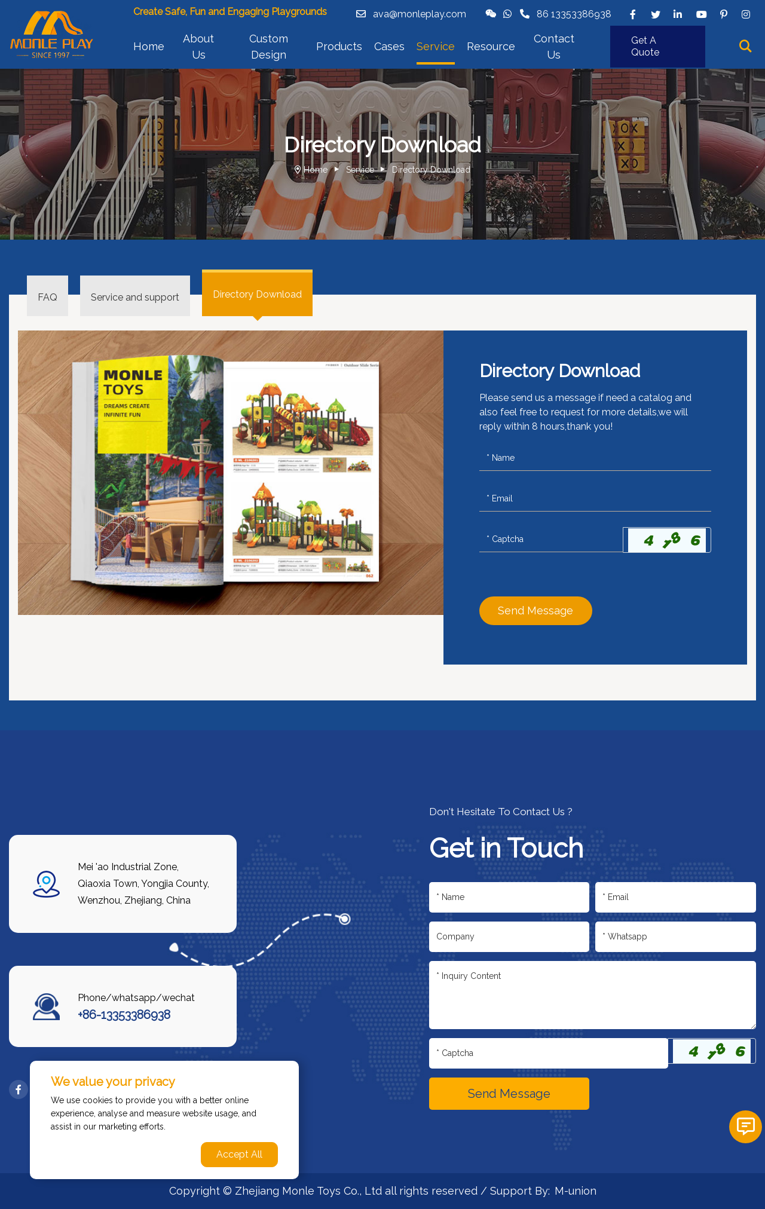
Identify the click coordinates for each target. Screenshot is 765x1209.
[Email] (595, 499)
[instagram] (746, 14)
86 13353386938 (574, 14)
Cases (389, 46)
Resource (491, 46)
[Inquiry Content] (593, 995)
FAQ (47, 297)
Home (148, 46)
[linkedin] (678, 14)
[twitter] (655, 14)
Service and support (135, 297)
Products (339, 46)
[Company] (509, 937)
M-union (575, 1190)
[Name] (595, 458)
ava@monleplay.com (419, 14)
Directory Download (431, 170)
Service (436, 46)
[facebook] (632, 14)
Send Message (535, 610)
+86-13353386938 (124, 1015)
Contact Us (554, 46)
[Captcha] (551, 539)
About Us (198, 46)
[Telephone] (675, 937)
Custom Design (268, 46)
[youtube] (701, 14)
